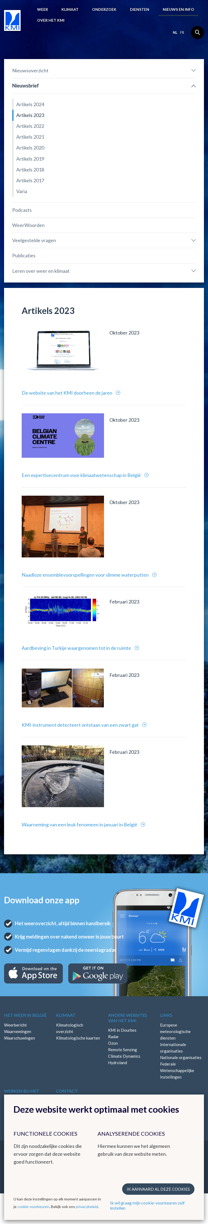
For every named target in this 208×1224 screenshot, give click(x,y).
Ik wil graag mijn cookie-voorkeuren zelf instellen (147, 1205)
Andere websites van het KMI (127, 1017)
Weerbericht (15, 1024)
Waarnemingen (17, 1031)
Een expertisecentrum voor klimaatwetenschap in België (82, 475)
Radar (113, 1036)
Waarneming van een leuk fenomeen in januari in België (80, 824)
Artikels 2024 (30, 104)
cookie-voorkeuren (33, 1206)
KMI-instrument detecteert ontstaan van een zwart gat (80, 725)
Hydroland (117, 1062)
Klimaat (70, 9)
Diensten (139, 9)
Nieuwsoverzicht (30, 70)
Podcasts (22, 210)
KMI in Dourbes (122, 1030)
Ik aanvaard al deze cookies (158, 1189)
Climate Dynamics (124, 1056)
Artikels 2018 (30, 170)
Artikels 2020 (30, 148)
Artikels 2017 (30, 180)
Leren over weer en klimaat (41, 271)
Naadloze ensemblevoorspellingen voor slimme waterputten (86, 575)
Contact (67, 1090)
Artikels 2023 (30, 115)
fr (182, 32)
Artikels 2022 (30, 126)
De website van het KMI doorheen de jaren (67, 393)
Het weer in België (25, 1015)
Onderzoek (104, 9)
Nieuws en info (178, 9)
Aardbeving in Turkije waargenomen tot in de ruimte (77, 648)
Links (166, 1015)
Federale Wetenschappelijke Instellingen (177, 1070)
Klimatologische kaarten (78, 1037)
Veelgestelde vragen (34, 240)
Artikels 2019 (30, 159)
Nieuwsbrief (25, 86)
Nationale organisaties (181, 1057)
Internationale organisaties (173, 1047)
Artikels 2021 (30, 137)
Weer (42, 9)
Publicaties (23, 255)
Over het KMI (50, 20)
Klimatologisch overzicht (69, 1028)
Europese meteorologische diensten (175, 1031)
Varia (21, 191)
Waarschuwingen (19, 1037)
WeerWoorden (28, 225)
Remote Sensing (122, 1049)
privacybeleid (87, 1206)
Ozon (113, 1043)
